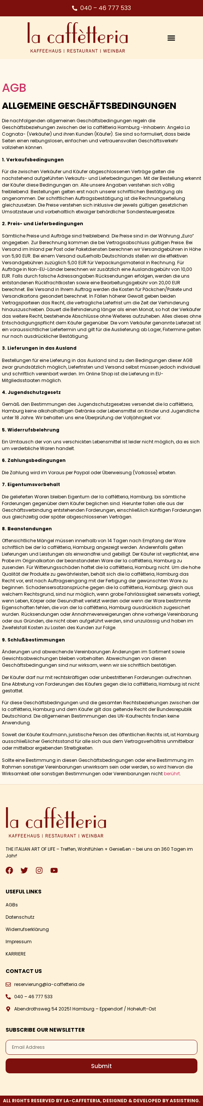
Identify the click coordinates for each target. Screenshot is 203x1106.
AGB (14, 87)
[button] (171, 38)
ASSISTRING (184, 1100)
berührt (172, 773)
